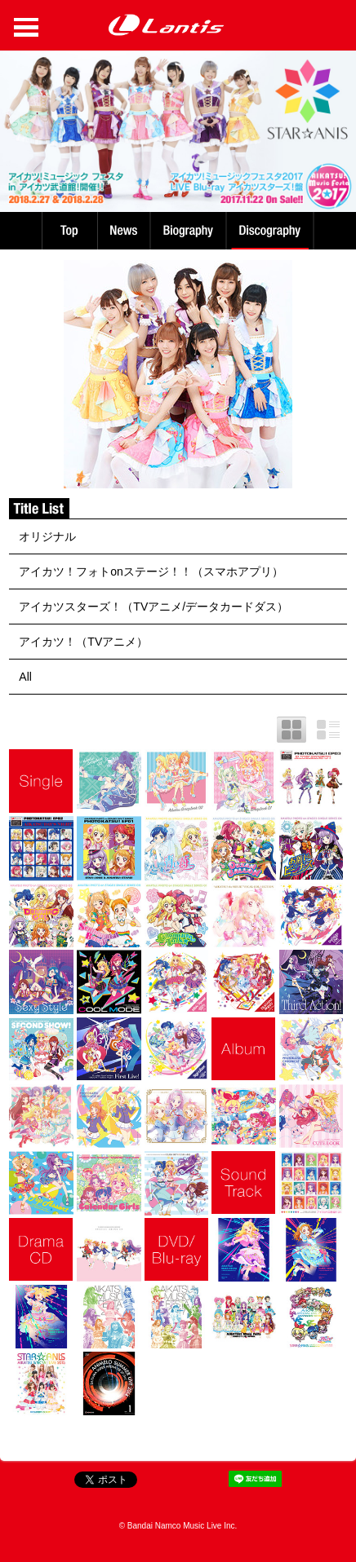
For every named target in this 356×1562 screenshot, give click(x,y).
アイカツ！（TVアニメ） (83, 641)
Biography (190, 230)
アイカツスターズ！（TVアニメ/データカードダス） (153, 606)
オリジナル (47, 536)
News (124, 230)
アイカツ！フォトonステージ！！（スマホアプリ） (151, 571)
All (25, 676)
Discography (271, 230)
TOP (69, 230)
